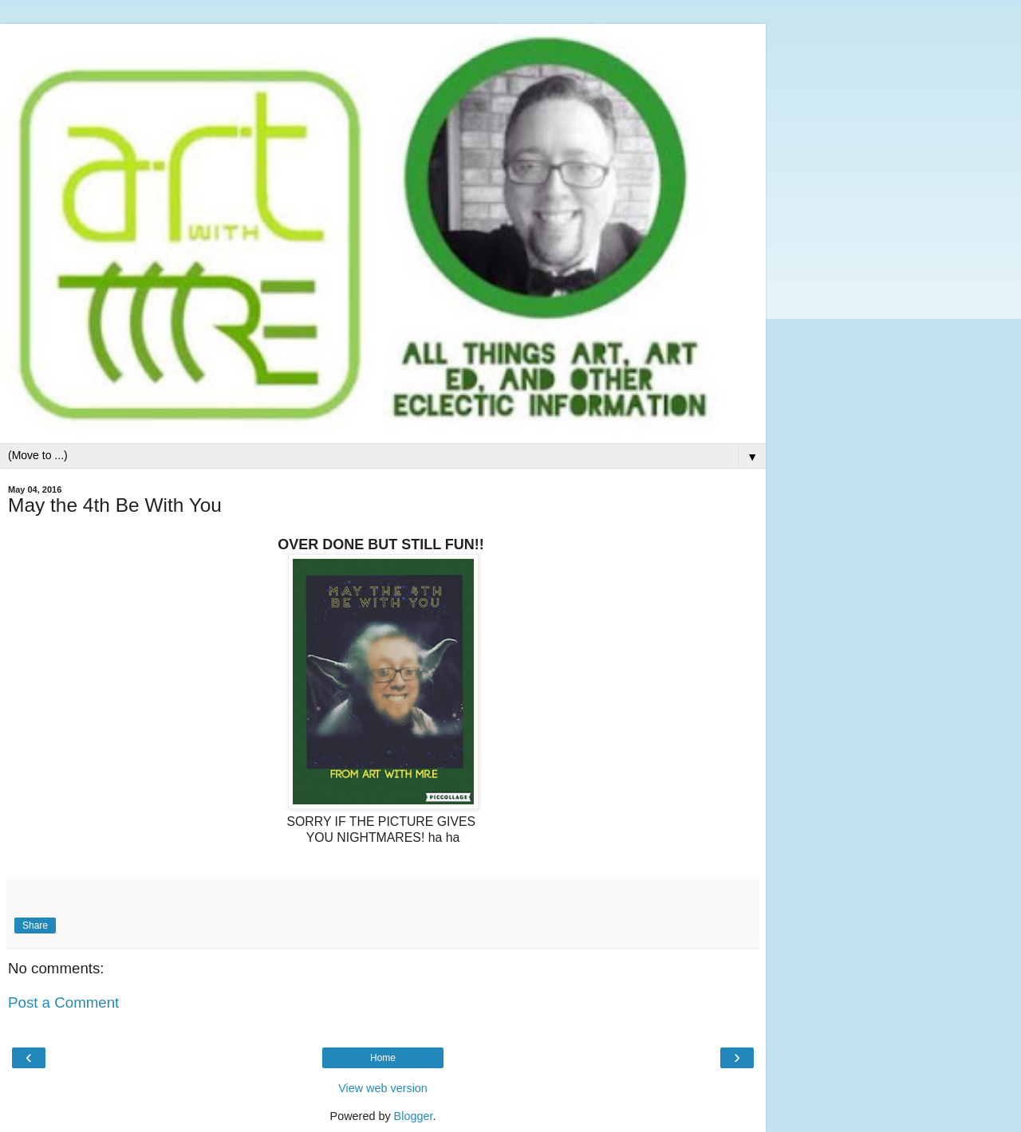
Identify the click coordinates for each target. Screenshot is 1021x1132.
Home (383, 1057)
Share (35, 925)
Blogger (413, 1116)
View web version (383, 1088)
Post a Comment (63, 1002)
